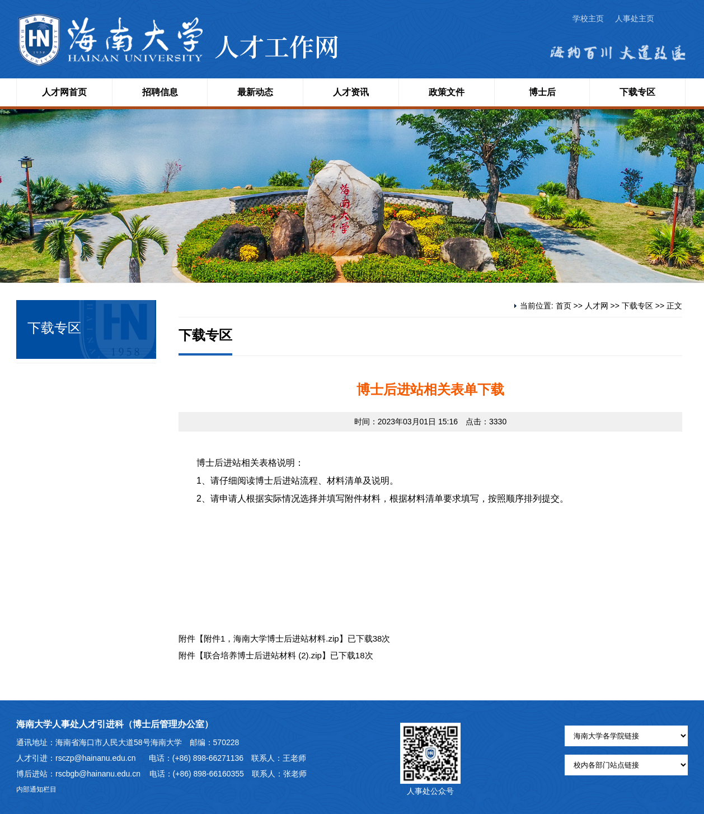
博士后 (542, 92)
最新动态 (255, 92)
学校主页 (588, 19)
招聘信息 (160, 92)
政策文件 (446, 92)
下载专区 (637, 92)
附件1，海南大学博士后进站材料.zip (271, 638)
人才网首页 (64, 92)
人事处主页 (634, 19)
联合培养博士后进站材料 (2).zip (263, 655)
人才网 (596, 305)
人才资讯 (351, 92)
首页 (563, 305)
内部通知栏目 (36, 789)
